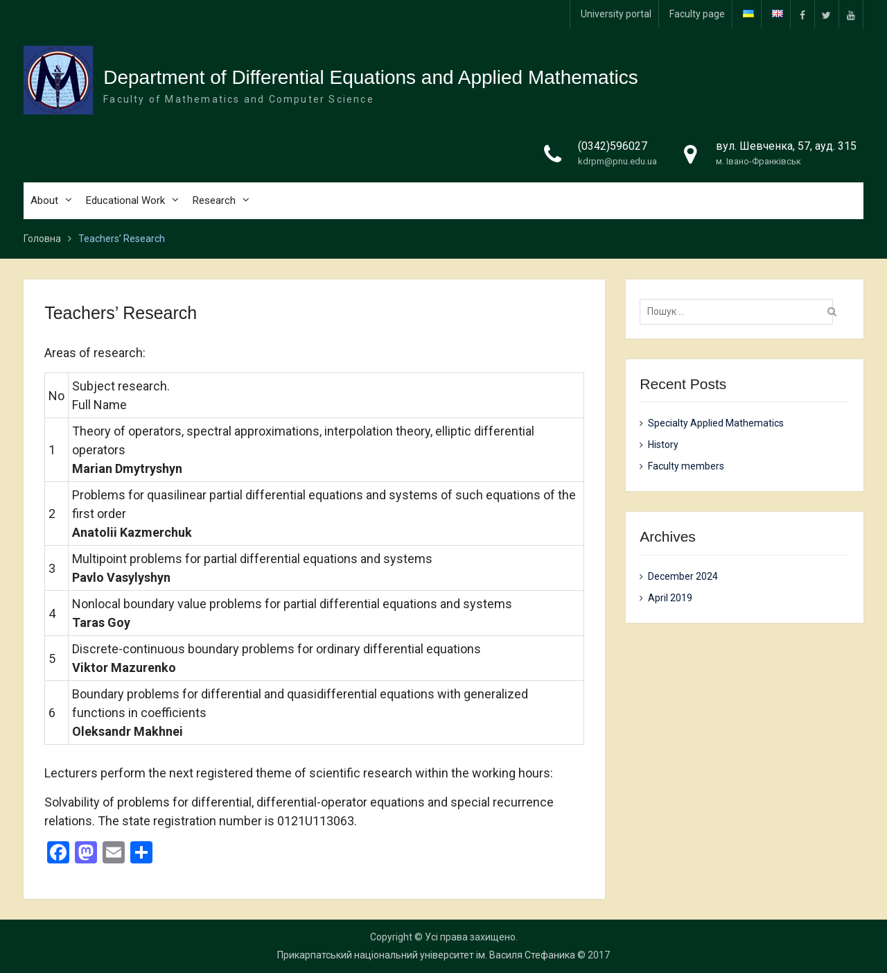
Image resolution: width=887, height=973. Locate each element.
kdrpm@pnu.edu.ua (617, 161)
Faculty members (686, 466)
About (44, 200)
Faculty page (697, 13)
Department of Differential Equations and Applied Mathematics (370, 77)
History (663, 444)
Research (214, 200)
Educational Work (125, 200)
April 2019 (670, 597)
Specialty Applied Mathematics (716, 423)
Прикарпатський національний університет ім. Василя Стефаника (426, 955)
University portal (616, 13)
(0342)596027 (612, 146)
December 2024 (683, 576)
